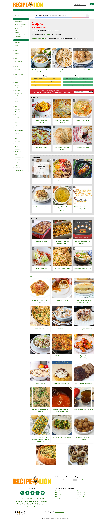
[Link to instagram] (37, 493)
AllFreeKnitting (58, 494)
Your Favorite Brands (19, 170)
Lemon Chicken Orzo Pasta (40, 328)
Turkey (16, 162)
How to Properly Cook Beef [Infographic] (82, 242)
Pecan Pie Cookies (78, 467)
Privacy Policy (60, 92)
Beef (16, 47)
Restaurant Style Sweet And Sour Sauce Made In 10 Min (62, 410)
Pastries (17, 117)
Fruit (16, 98)
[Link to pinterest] (32, 493)
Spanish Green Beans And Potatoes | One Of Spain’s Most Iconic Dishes (40, 439)
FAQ (43, 498)
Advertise (29, 498)
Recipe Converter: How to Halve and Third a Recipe (41, 181)
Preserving (17, 127)
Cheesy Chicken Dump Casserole (41, 121)
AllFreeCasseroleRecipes (83, 498)
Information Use (67, 92)
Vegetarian (17, 167)
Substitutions (18, 159)
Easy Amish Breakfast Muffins (83, 70)
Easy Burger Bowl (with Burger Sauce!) (62, 181)
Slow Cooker (18, 151)
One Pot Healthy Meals (71, 85)
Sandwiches (17, 141)
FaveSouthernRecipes (82, 496)
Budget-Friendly (18, 55)
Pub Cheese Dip (62, 328)
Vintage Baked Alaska (82, 147)
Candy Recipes (18, 61)
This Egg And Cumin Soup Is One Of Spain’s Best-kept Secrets (62, 209)
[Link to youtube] (43, 493)
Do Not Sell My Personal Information (27, 501)
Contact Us (37, 498)
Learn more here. (59, 512)
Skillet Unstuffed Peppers (62, 356)
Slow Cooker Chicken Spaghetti (62, 268)
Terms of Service (27, 507)
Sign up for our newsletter (39, 38)
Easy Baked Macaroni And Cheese (62, 71)
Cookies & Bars (18, 69)
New (32, 276)
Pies (16, 119)
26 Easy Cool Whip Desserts (19, 31)
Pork (16, 125)
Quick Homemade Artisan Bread (62, 148)
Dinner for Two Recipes (86, 81)
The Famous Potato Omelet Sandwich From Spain (84, 301)
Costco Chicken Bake (62, 300)
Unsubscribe (38, 507)
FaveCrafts (57, 490)
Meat (16, 106)
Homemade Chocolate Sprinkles (62, 383)
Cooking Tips (18, 71)
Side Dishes (18, 149)
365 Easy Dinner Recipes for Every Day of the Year (82, 208)
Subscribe (17, 15)
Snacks (16, 154)
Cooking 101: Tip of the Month (20, 27)
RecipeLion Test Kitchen (38, 78)
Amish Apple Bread (41, 241)
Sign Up (91, 91)
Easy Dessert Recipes (70, 78)
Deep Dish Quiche (46, 467)
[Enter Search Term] (80, 4)
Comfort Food (86, 78)
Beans (16, 45)
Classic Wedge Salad (41, 268)
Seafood (17, 146)
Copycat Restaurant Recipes (53, 85)
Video (53, 78)
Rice (16, 135)
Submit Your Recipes (33, 504)
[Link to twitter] (27, 493)
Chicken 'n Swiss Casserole (40, 356)
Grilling (16, 101)
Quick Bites (17, 133)
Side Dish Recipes (70, 81)
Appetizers (17, 42)
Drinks (16, 82)
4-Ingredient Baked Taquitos (82, 268)
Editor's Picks (18, 87)
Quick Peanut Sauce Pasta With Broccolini (40, 410)
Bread (16, 50)
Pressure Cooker (19, 130)
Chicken (16, 66)
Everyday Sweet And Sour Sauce (83, 409)
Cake (16, 58)
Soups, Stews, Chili (19, 157)
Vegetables (17, 165)
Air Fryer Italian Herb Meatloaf (83, 383)
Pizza (16, 122)
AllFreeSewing (58, 496)
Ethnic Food (17, 90)
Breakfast (17, 53)
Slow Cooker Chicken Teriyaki (41, 207)
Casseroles (17, 63)
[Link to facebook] (22, 493)
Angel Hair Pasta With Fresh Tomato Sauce (40, 301)
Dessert (17, 79)
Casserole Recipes (38, 81)
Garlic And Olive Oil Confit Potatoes (83, 438)
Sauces (16, 143)
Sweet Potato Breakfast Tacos (62, 437)
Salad (16, 138)
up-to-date (47, 34)
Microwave (17, 109)
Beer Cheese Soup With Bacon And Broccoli (41, 71)
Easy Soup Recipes (86, 85)
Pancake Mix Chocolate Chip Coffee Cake (84, 329)
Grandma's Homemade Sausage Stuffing (62, 242)
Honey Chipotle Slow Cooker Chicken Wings (84, 357)
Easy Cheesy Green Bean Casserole (62, 121)
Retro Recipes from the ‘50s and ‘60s (20, 35)
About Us (22, 498)
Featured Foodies (19, 93)
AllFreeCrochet (58, 492)
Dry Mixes (17, 85)
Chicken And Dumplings (82, 120)
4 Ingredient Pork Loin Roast (82, 180)
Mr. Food (79, 490)
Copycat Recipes (19, 74)
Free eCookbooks (19, 21)
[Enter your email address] (64, 480)
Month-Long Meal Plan (20, 24)
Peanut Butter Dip (40, 383)
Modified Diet (18, 111)
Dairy (16, 77)
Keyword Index (44, 501)
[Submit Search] (92, 4)
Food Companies (19, 95)
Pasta (16, 114)
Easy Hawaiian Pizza (41, 147)
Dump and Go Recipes (38, 85)
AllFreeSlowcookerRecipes (83, 494)
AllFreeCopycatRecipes (82, 492)
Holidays (17, 103)
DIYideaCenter (58, 498)
